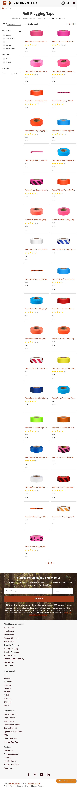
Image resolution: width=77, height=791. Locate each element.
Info (5, 674)
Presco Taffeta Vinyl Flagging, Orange (41, 339)
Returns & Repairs (11, 638)
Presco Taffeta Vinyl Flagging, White (40, 487)
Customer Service (11, 754)
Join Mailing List (10, 728)
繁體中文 (7, 702)
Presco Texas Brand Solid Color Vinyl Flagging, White (46, 249)
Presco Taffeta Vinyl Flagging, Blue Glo (41, 309)
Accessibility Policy (12, 725)
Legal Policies (9, 718)
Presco (26, 51)
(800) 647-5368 (14, 783)
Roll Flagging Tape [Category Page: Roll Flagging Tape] (38, 14)
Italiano (7, 692)
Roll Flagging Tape (58, 18)
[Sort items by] (14, 24)
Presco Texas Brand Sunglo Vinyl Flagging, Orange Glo (47, 101)
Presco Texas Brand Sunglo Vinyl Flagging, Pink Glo (46, 42)
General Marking (43, 18)
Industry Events (10, 761)
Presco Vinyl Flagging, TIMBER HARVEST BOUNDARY (47, 160)
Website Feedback (11, 764)
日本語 (6, 695)
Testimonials (9, 635)
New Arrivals (9, 662)
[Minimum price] (6, 73)
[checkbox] (4, 35)
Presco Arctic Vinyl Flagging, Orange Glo (42, 131)
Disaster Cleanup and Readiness (23, 18)
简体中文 (7, 698)
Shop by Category (11, 648)
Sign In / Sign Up (10, 714)
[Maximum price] (17, 73)
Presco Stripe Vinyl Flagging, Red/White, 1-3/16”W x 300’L (48, 368)
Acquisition (8, 768)
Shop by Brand (9, 655)
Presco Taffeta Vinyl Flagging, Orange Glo (42, 220)
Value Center (9, 666)
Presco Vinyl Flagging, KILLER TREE (40, 517)
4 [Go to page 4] (74, 24)
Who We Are (9, 628)
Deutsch (7, 688)
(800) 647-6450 (34, 783)
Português (8, 681)
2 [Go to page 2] (69, 24)
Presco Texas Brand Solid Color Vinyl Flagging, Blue (46, 398)
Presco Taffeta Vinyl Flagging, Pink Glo (41, 71)
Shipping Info (9, 631)
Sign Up (39, 599)
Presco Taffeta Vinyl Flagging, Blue (40, 457)
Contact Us (8, 751)
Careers (7, 757)
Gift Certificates (10, 738)
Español (7, 678)
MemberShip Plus (11, 742)
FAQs (6, 735)
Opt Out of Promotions (13, 731)
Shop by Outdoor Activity (14, 659)
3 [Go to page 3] (72, 24)
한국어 (6, 705)
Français (7, 685)
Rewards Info (9, 641)
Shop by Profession (11, 652)
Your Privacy (9, 721)
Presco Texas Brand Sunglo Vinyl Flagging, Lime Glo (46, 428)
